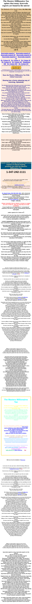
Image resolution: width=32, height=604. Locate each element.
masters (19, 297)
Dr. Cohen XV (23, 64)
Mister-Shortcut (18, 450)
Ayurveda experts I (8, 53)
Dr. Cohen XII (17, 62)
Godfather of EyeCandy (19, 184)
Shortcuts (23, 459)
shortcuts (20, 299)
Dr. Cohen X (15, 60)
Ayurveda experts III (8, 55)
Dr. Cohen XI (25, 60)
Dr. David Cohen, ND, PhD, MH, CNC (11, 193)
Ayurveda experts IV (24, 55)
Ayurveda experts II (23, 53)
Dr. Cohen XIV (12, 64)
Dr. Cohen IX (5, 60)
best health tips (14, 199)
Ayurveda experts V (9, 57)
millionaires (25, 297)
